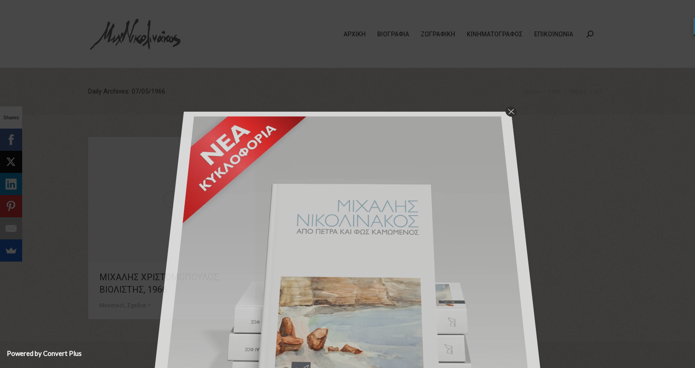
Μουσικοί (112, 305)
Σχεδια (136, 305)
